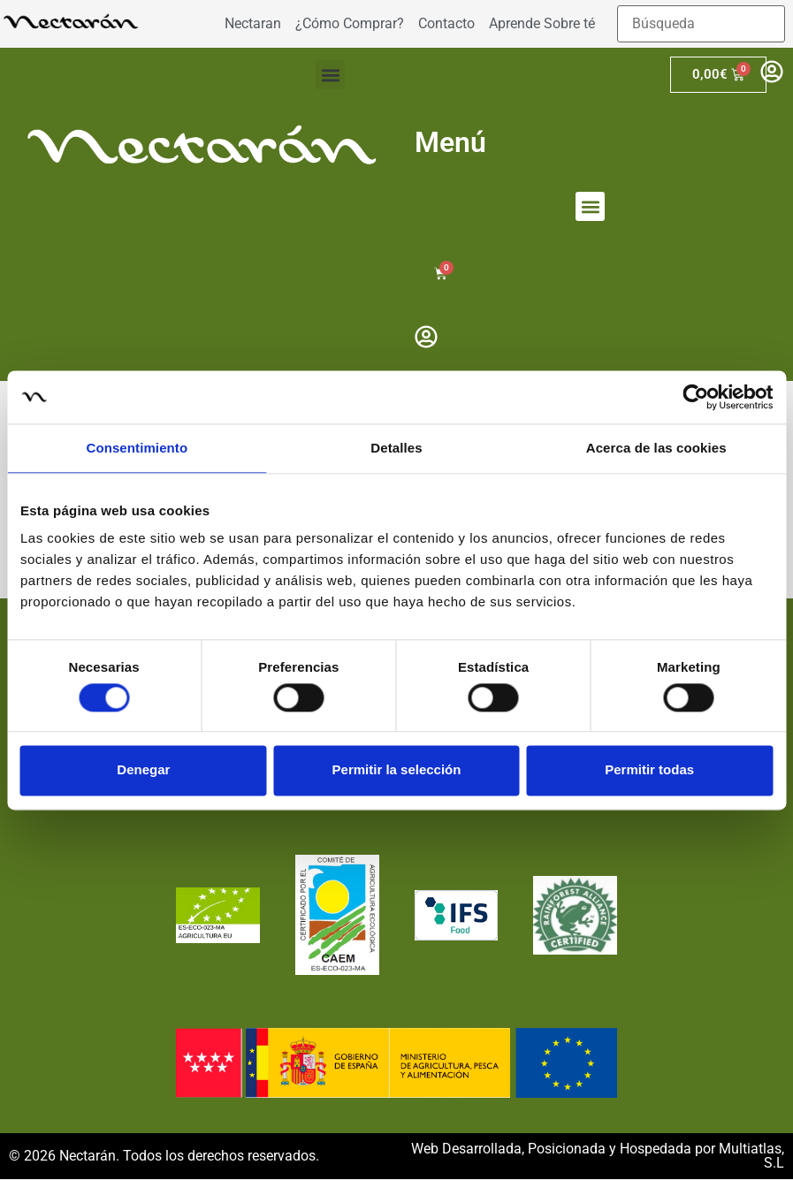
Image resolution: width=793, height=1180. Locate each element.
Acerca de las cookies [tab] (656, 447)
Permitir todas (649, 770)
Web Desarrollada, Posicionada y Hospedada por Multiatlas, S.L (597, 1156)
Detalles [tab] (396, 447)
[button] (330, 74)
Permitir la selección (396, 770)
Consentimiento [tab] (136, 447)
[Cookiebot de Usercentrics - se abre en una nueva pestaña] (695, 397)
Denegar (143, 770)
